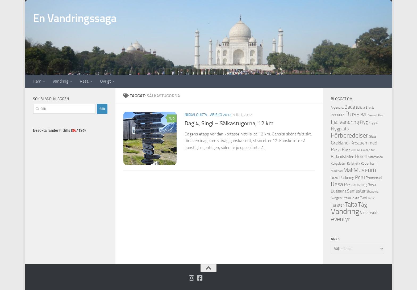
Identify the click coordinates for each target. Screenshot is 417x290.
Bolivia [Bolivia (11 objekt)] (360, 107)
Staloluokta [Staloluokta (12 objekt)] (351, 198)
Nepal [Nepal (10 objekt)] (335, 178)
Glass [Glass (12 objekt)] (373, 136)
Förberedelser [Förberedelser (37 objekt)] (349, 135)
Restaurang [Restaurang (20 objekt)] (355, 184)
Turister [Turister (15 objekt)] (337, 205)
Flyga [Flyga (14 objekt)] (373, 122)
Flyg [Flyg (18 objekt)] (364, 122)
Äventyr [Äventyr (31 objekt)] (340, 219)
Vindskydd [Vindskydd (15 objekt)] (368, 212)
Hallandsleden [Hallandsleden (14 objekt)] (342, 156)
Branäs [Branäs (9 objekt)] (370, 107)
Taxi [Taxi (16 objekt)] (363, 197)
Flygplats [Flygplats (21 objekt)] (340, 129)
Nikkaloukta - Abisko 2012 (208, 115)
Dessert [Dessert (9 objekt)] (372, 115)
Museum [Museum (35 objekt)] (364, 170)
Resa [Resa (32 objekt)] (337, 184)
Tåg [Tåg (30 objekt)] (362, 204)
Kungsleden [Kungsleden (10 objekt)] (338, 163)
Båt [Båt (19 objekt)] (363, 114)
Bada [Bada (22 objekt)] (349, 107)
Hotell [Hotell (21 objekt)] (361, 156)
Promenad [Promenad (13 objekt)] (374, 178)
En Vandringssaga (74, 18)
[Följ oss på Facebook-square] (200, 278)
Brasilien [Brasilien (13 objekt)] (337, 115)
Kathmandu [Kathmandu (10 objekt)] (375, 157)
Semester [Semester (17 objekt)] (356, 191)
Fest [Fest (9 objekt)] (381, 115)
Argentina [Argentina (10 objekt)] (337, 107)
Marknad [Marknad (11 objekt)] (337, 171)
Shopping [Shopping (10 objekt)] (372, 191)
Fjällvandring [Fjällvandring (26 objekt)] (345, 122)
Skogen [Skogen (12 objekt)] (336, 198)
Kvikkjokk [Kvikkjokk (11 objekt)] (353, 163)
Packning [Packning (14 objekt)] (346, 177)
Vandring (60, 81)
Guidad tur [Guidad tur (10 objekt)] (368, 150)
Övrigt (105, 81)
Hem (37, 81)
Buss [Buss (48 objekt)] (352, 114)
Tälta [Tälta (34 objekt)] (351, 204)
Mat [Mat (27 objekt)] (348, 170)
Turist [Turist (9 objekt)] (371, 198)
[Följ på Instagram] (192, 278)
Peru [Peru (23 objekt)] (360, 177)
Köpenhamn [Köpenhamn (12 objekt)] (369, 163)
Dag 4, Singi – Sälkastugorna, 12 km (229, 123)
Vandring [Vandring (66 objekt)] (345, 211)
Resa (84, 81)
